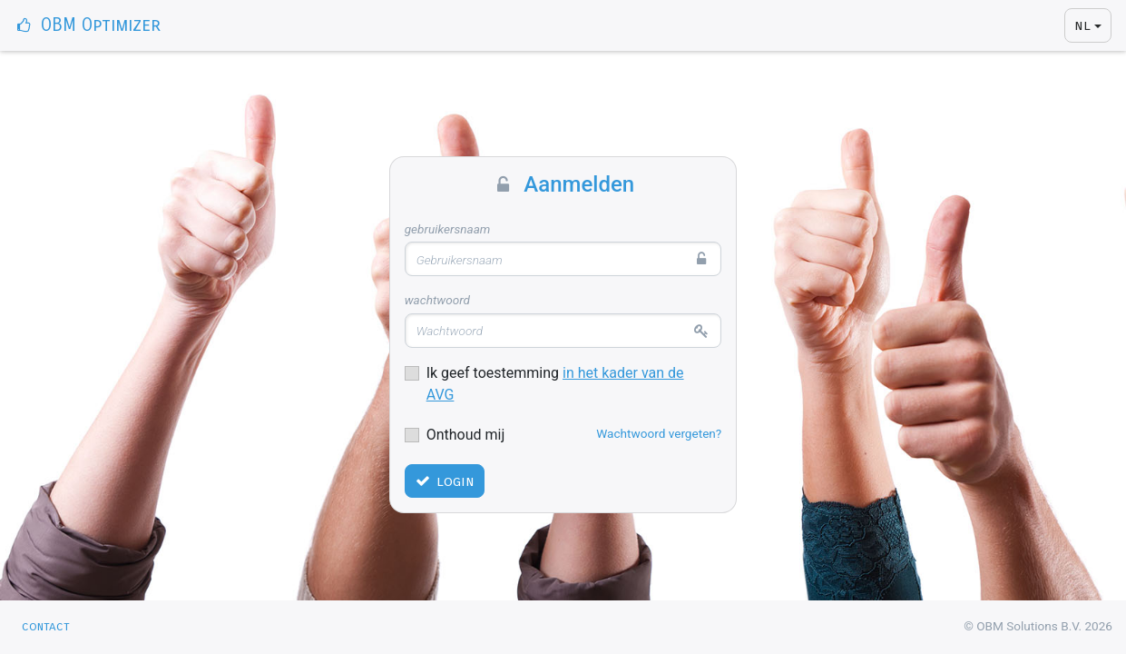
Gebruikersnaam (448, 229)
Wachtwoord (437, 299)
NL (1082, 25)
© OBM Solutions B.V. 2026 (1038, 626)
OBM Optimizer (88, 25)
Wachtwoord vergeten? (658, 433)
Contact (46, 626)
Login (444, 481)
